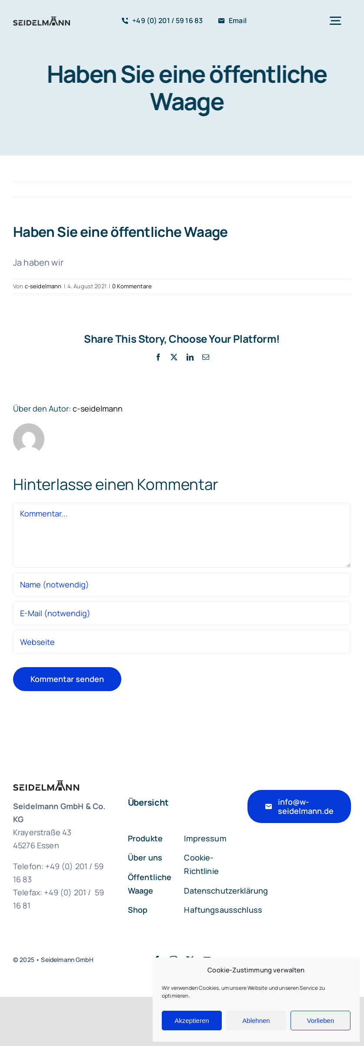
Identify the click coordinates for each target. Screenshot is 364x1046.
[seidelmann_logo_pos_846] (41, 21)
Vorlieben (320, 1020)
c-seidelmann (43, 286)
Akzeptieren (191, 1020)
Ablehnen (256, 1020)
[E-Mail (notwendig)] (182, 613)
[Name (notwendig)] (182, 584)
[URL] (182, 642)
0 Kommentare (132, 286)
